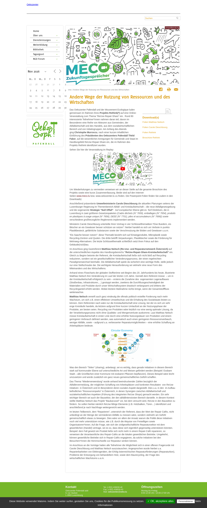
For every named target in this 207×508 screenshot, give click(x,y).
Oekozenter (32, 4)
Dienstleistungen (42, 40)
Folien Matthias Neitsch (153, 122)
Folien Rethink (149, 132)
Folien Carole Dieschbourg (154, 127)
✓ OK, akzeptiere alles (160, 501)
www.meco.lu (83, 196)
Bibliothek (38, 49)
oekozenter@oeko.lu (117, 492)
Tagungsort (38, 54)
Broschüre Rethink (151, 137)
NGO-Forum (39, 58)
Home (36, 31)
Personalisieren (186, 501)
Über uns (38, 35)
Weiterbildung (40, 44)
